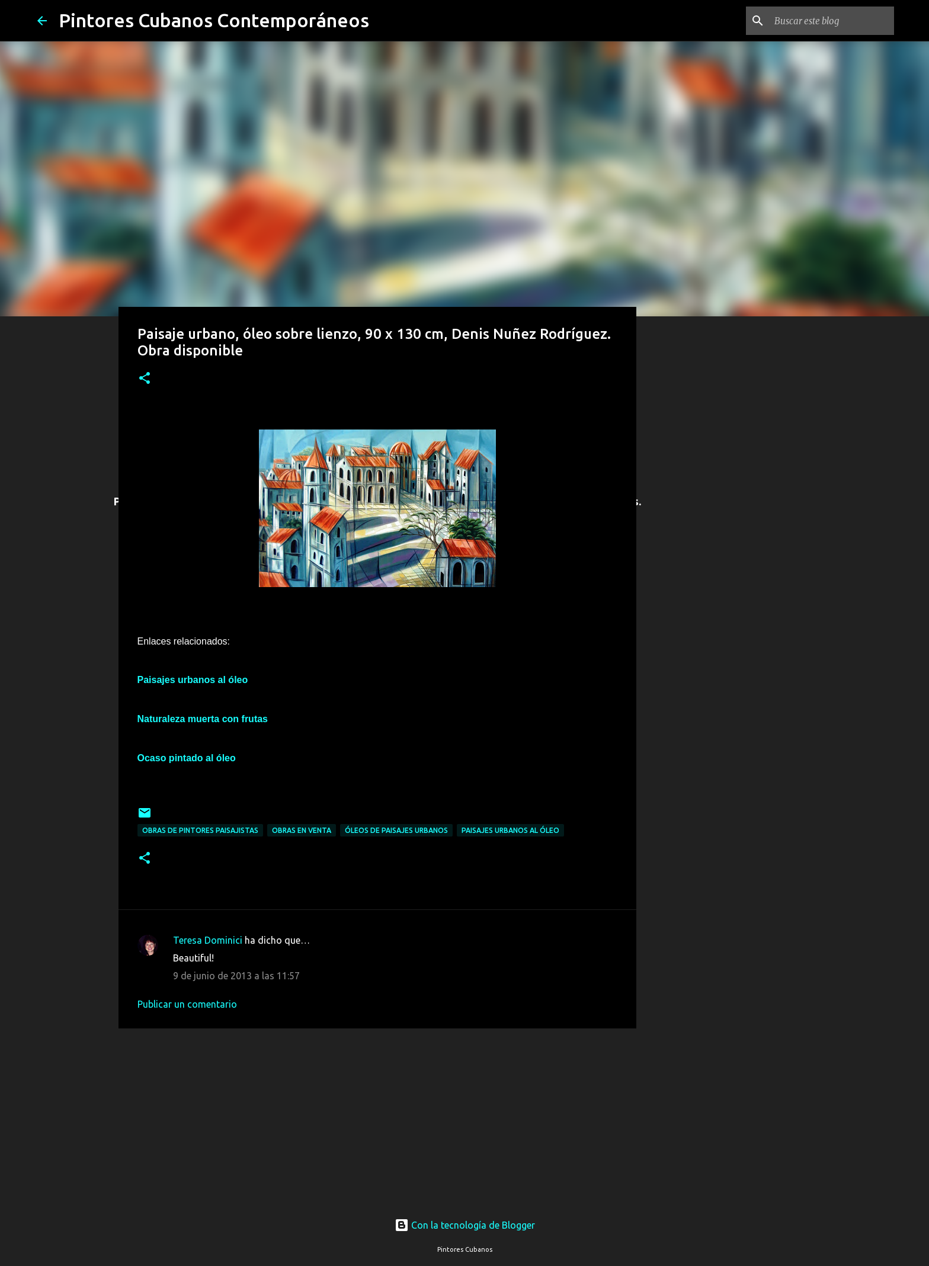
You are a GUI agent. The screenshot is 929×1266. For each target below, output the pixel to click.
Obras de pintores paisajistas (200, 830)
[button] (144, 379)
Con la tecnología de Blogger (465, 1225)
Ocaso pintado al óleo (186, 758)
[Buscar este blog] (832, 21)
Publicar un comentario (187, 1004)
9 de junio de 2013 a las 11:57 (236, 975)
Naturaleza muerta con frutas (202, 719)
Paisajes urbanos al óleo (510, 830)
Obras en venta (301, 830)
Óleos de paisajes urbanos (396, 830)
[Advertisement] (377, 1116)
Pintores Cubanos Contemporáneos (214, 20)
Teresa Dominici (207, 940)
